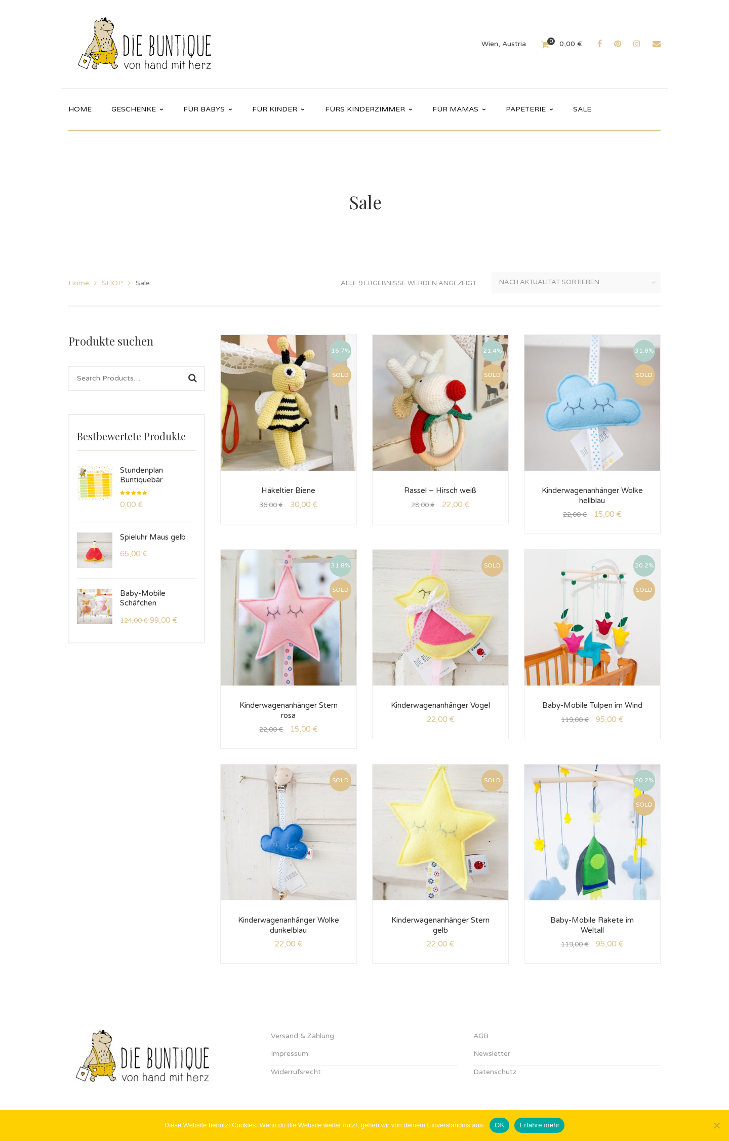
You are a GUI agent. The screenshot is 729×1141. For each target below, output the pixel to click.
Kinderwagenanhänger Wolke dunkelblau (288, 925)
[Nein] (716, 1125)
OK (499, 1125)
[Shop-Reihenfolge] (576, 282)
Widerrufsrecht (296, 1072)
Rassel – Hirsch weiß (440, 490)
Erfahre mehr (539, 1125)
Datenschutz (494, 1072)
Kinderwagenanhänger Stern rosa (288, 710)
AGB (481, 1036)
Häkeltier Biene (288, 490)
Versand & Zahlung (302, 1036)
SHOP (112, 283)
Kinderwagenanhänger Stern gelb (440, 925)
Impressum (289, 1053)
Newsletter (491, 1053)
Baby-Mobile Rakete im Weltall (592, 925)
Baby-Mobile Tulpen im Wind (592, 705)
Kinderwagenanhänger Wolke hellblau (592, 495)
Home (78, 283)
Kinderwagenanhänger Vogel (440, 705)
